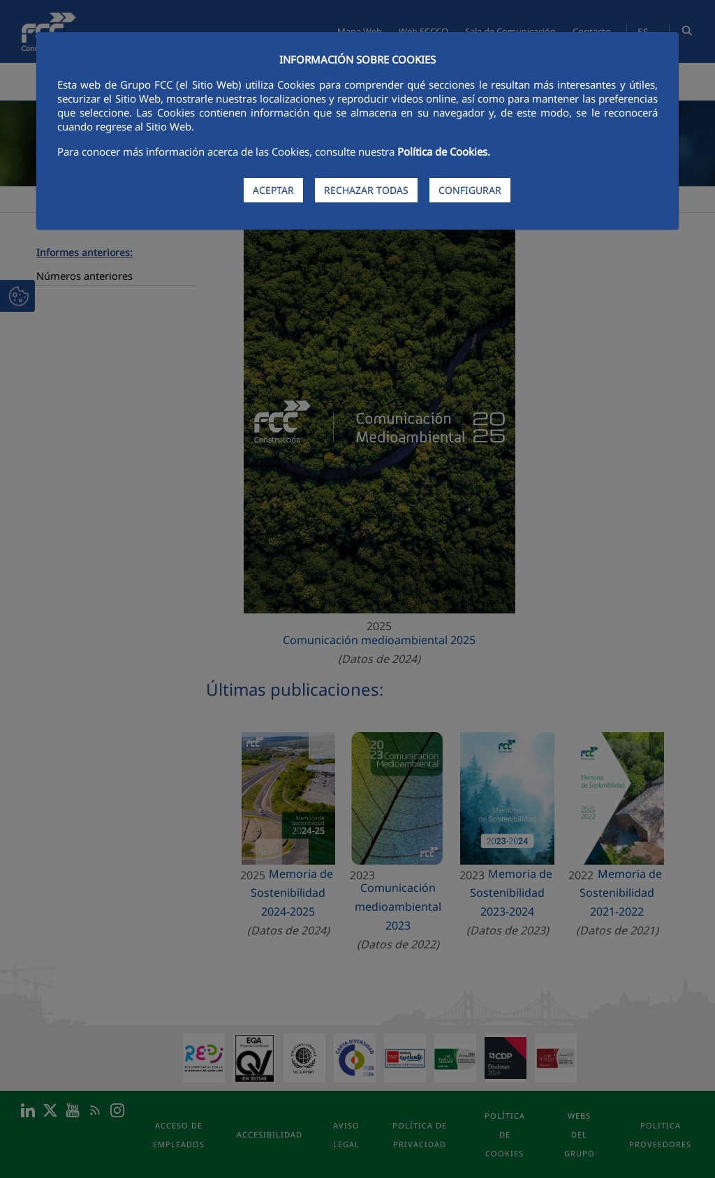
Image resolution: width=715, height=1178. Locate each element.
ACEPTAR (273, 190)
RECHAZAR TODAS (366, 190)
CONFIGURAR (469, 190)
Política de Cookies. (443, 151)
